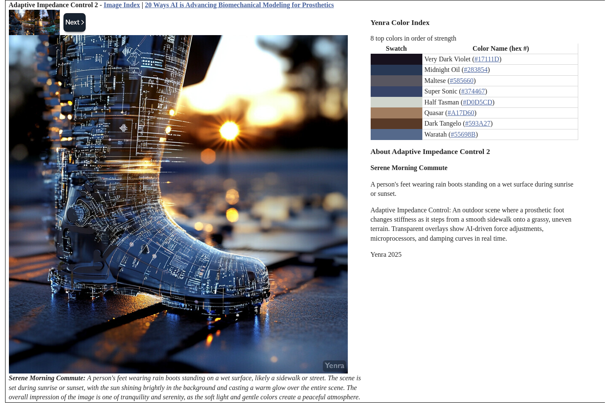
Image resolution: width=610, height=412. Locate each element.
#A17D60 (460, 112)
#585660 (462, 80)
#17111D (486, 59)
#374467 (473, 91)
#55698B (463, 134)
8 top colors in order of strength (414, 38)
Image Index (122, 4)
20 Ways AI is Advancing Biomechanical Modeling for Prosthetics (239, 4)
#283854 (476, 69)
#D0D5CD (477, 102)
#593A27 (478, 123)
